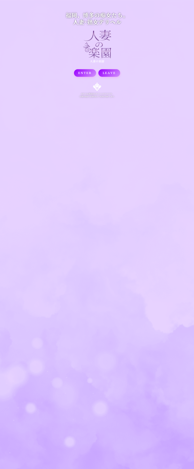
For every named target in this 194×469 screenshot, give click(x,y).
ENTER (85, 73)
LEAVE (109, 73)
